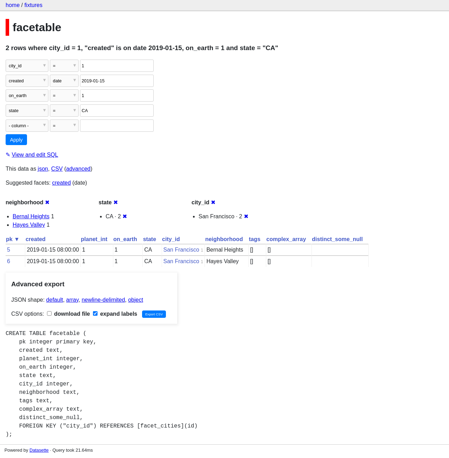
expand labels (115, 314)
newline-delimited (103, 300)
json (43, 169)
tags (254, 239)
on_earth (125, 239)
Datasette (39, 450)
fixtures (33, 5)
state (149, 239)
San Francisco (181, 250)
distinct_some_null (337, 239)
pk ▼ (13, 239)
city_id (171, 239)
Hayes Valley (29, 225)
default (54, 300)
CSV (57, 169)
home (13, 5)
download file (68, 314)
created (61, 183)
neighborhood (224, 239)
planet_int (94, 239)
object (135, 300)
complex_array (286, 239)
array (72, 300)
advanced (78, 169)
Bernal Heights (31, 216)
